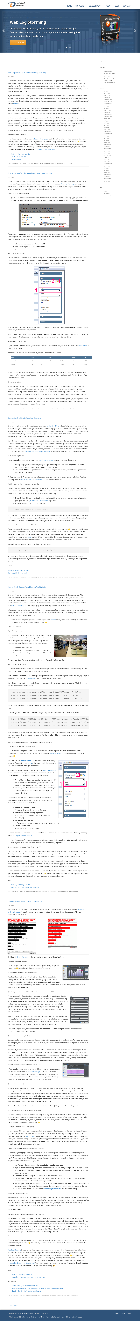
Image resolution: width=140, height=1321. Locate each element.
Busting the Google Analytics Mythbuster (26, 1291)
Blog (117, 6)
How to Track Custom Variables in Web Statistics (27, 587)
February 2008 (107, 144)
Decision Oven (107, 75)
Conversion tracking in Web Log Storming (24, 418)
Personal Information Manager (71, 1317)
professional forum (53, 426)
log (53, 577)
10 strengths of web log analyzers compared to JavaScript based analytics (38, 1288)
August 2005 (107, 167)
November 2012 (108, 99)
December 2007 (107, 148)
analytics (36, 163)
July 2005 (106, 168)
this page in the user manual (22, 835)
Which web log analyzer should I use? (25, 1286)
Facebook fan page (41, 139)
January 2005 (107, 176)
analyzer (41, 163)
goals (50, 577)
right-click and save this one (38, 501)
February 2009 (107, 131)
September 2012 (108, 101)
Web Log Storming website (20, 154)
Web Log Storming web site (22, 1274)
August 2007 (107, 152)
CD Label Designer (108, 73)
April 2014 (106, 92)
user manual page (33, 1072)
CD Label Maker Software (28, 1317)
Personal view (107, 80)
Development (95, 6)
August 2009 (107, 120)
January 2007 (107, 153)
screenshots (39, 480)
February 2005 (107, 174)
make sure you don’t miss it (46, 149)
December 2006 (107, 155)
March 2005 (107, 172)
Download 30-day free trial (17, 573)
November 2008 (108, 133)
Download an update (18, 157)
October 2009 (107, 118)
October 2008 (107, 135)
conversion (46, 577)
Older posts (13, 1305)
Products (80, 6)
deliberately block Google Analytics (37, 451)
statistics (50, 163)
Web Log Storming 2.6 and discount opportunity (27, 72)
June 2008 (106, 137)
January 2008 (107, 146)
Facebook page (16, 159)
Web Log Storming (24, 163)
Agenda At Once (108, 71)
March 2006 (107, 161)
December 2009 (107, 114)
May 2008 (106, 138)
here (29, 537)
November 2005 (108, 163)
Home (69, 6)
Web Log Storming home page (18, 570)
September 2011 (108, 105)
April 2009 (106, 127)
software (46, 163)
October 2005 (107, 165)
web (54, 163)
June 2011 (106, 107)
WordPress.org (107, 197)
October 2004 (107, 182)
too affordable (30, 1136)
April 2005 (106, 170)
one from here (31, 678)
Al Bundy (52, 620)
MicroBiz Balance (108, 78)
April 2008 (106, 140)
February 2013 (107, 95)
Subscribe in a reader (105, 62)
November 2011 (108, 103)
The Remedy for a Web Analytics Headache (25, 901)
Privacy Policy (120, 1313)
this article (83, 346)
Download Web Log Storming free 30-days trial (28, 1277)
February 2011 (107, 110)
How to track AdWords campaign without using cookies (30, 173)
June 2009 (106, 123)
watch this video (26, 480)
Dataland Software (27, 1313)
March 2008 (107, 142)
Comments (107, 195)
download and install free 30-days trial (21, 1263)
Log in (105, 191)
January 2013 (107, 97)
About (109, 6)
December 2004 (107, 178)
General (22, 891)
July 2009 (106, 122)
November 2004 (108, 180)
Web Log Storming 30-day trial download (25, 887)
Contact (127, 6)
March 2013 (107, 93)
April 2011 (106, 108)
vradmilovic (70, 163)
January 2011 (107, 112)
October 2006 (107, 157)
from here (16, 104)
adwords (36, 408)
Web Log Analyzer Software (49, 1317)
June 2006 (106, 159)
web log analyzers (64, 408)
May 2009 (106, 125)
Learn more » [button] (18, 42)
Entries (106, 193)
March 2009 (107, 129)
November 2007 (108, 150)
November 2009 (108, 116)
